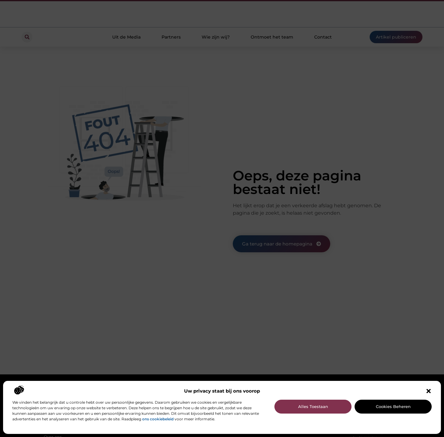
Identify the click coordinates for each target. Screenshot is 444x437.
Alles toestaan (313, 406)
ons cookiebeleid (158, 419)
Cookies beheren (393, 406)
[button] (429, 391)
